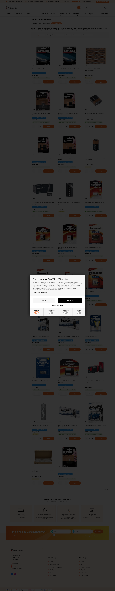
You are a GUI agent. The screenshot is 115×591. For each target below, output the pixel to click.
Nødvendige (36, 311)
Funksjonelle (66, 311)
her (60, 289)
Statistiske (79, 311)
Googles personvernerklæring (40, 292)
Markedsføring (51, 311)
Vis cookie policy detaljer (57, 305)
